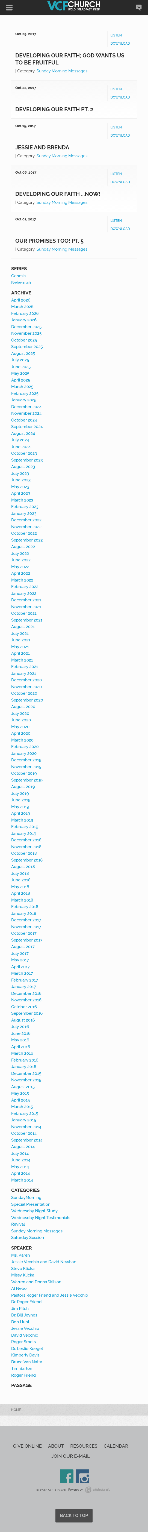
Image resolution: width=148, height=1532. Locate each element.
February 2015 (24, 1113)
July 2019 (20, 793)
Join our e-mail (71, 1456)
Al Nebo (18, 1288)
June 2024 (21, 446)
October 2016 (24, 1006)
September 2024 (27, 426)
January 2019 (23, 833)
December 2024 (26, 406)
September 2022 (27, 540)
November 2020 (26, 686)
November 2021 (26, 606)
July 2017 (20, 953)
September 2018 (27, 860)
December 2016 (26, 993)
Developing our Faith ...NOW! (57, 194)
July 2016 (20, 1026)
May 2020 (20, 726)
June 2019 (21, 800)
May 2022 (20, 566)
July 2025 (20, 360)
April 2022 (20, 573)
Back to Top (74, 1515)
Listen (116, 35)
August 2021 (23, 626)
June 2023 (21, 480)
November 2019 (26, 766)
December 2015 (26, 1073)
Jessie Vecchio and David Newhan (43, 1261)
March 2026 (22, 306)
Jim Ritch (20, 1308)
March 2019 (22, 820)
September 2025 (27, 346)
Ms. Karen (20, 1255)
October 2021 (24, 613)
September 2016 (27, 1013)
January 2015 (23, 1120)
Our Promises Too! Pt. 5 (49, 241)
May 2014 (20, 1166)
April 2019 (20, 813)
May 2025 (20, 373)
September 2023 (27, 460)
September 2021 (26, 620)
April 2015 (20, 1100)
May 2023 (20, 486)
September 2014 (27, 1140)
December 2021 (26, 600)
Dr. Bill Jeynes (24, 1315)
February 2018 (24, 906)
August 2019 (23, 786)
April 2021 (20, 653)
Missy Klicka (22, 1275)
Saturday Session (27, 1237)
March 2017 (22, 973)
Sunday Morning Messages (62, 71)
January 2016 (23, 1066)
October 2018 (24, 853)
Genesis (18, 275)
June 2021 (20, 640)
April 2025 (20, 380)
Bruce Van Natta (26, 1361)
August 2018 (23, 866)
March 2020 (22, 740)
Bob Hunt (20, 1321)
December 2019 (26, 760)
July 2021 (20, 633)
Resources (83, 1446)
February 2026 (25, 313)
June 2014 (20, 1160)
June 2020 (21, 720)
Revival (18, 1224)
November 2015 (26, 1080)
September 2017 (26, 940)
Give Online (27, 1446)
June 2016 (21, 1033)
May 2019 (20, 806)
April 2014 (20, 1173)
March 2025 (22, 386)
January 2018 (23, 913)
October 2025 (24, 340)
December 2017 (26, 920)
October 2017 (24, 933)
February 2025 (25, 393)
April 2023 (20, 493)
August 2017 (23, 946)
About (56, 1446)
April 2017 (20, 966)
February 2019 (24, 826)
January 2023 (23, 513)
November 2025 (26, 333)
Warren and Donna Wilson (36, 1281)
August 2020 (23, 706)
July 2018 (20, 873)
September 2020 (27, 700)
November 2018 (26, 846)
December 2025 (26, 326)
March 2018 (22, 900)
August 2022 (23, 546)
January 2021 (23, 673)
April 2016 (20, 1046)
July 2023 (20, 473)
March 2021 (22, 660)
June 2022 (21, 560)
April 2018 (20, 893)
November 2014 (26, 1126)
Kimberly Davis (25, 1355)
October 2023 (24, 453)
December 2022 (26, 520)
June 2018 (21, 880)
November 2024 (26, 413)
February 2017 (24, 980)
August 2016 (23, 1020)
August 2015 (23, 1086)
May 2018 (20, 886)
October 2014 (24, 1133)
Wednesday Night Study (34, 1210)
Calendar (116, 1446)
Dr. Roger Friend (26, 1301)
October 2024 (24, 420)
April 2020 (21, 733)
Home (16, 1410)
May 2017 (20, 960)
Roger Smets (23, 1341)
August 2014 (23, 1146)
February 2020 (25, 746)
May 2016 (20, 1040)
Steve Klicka (23, 1268)
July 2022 (20, 553)
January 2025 (23, 400)
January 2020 (24, 753)
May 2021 (20, 646)
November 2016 (26, 1000)
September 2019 (27, 780)
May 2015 (20, 1093)
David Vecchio (24, 1335)
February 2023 (25, 506)
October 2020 (24, 693)
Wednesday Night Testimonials (40, 1217)
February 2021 (24, 666)
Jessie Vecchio (25, 1328)
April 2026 (20, 300)
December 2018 (26, 840)
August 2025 (23, 353)
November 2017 (26, 926)
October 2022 (24, 533)
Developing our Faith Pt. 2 (54, 109)
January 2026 (24, 320)
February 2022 (25, 586)
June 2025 (21, 366)
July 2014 (20, 1153)
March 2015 (22, 1106)
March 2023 (22, 500)
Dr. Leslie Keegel (27, 1348)
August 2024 (23, 433)
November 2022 (26, 526)
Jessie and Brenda (42, 147)
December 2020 (26, 680)
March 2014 (22, 1180)
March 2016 (22, 1053)
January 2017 (23, 986)
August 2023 (23, 466)
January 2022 (23, 593)
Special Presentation (31, 1204)
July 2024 (20, 440)
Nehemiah (21, 282)
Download (120, 43)
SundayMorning (26, 1197)
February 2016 (24, 1060)
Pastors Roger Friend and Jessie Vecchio (49, 1295)
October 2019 (24, 773)
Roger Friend (23, 1375)
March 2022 (22, 580)
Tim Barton (21, 1368)
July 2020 (20, 713)
